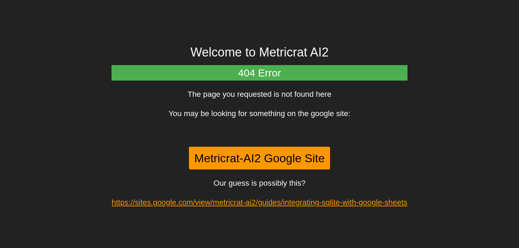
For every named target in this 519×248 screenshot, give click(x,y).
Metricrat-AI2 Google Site (259, 158)
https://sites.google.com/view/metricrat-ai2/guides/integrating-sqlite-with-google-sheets (259, 202)
